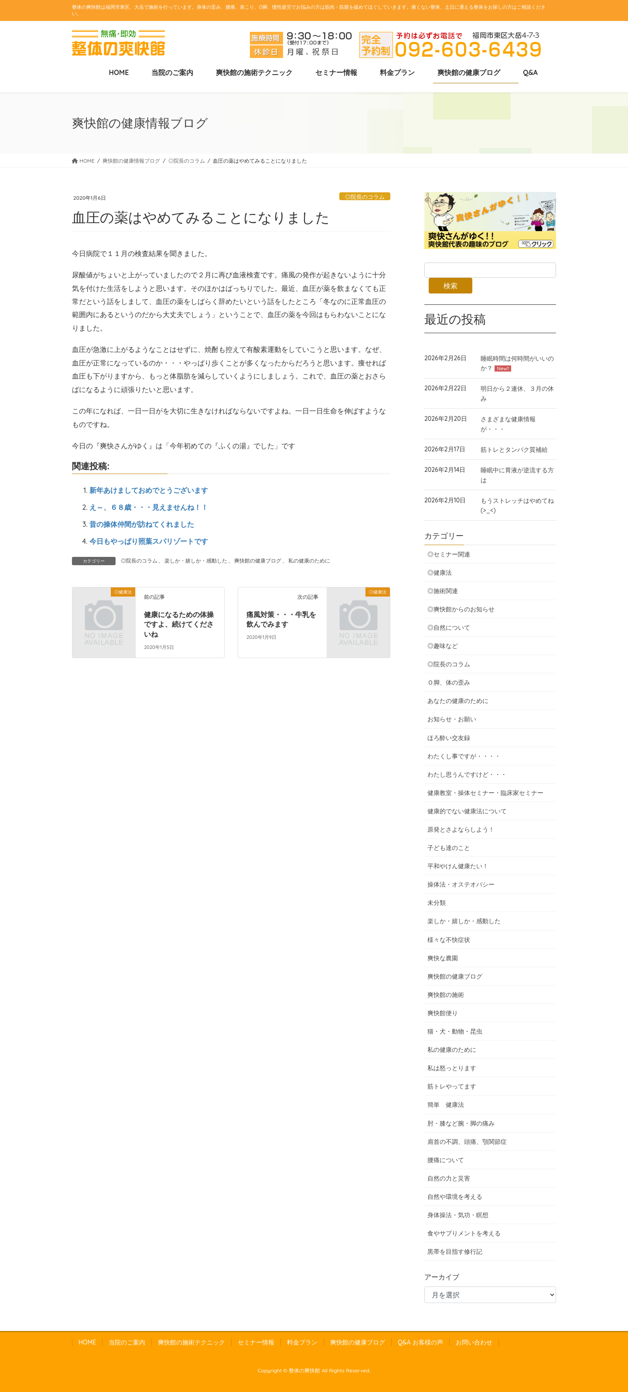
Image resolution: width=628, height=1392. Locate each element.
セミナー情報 (256, 1342)
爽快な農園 (442, 958)
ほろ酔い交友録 (448, 738)
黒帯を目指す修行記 (454, 1252)
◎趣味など (442, 646)
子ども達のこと (448, 848)
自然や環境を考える (454, 1197)
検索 (450, 285)
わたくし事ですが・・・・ (464, 756)
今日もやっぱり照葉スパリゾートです (148, 541)
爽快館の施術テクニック (191, 1342)
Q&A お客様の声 (420, 1342)
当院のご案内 (127, 1342)
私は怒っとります (451, 1068)
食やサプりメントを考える (464, 1233)
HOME (87, 1342)
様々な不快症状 (448, 940)
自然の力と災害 (448, 1178)
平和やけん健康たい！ (457, 866)
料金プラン (302, 1342)
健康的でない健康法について (467, 811)
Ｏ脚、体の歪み (448, 682)
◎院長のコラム (365, 196)
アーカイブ (441, 1277)
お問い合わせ (474, 1342)
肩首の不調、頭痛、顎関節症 (467, 1142)
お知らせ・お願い (451, 719)
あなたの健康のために (457, 701)
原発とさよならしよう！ (461, 829)
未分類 (436, 903)
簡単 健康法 (445, 1105)
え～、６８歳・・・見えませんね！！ (148, 507)
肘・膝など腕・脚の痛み (461, 1123)
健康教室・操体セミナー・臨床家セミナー (485, 793)
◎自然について (448, 627)
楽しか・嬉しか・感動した (195, 560)
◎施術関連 (442, 591)
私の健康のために (309, 560)
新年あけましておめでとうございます (148, 490)
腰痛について (445, 1160)
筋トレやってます (451, 1086)
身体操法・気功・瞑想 (457, 1215)
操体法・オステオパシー (461, 884)
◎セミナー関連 (448, 554)
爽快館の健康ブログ (257, 560)
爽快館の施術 (445, 995)
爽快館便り (442, 1013)
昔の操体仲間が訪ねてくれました (141, 524)
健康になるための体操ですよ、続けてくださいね (179, 624)
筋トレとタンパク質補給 (514, 450)
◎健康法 (439, 573)
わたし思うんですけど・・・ (467, 774)
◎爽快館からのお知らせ (461, 609)
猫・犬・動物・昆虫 (454, 1031)
